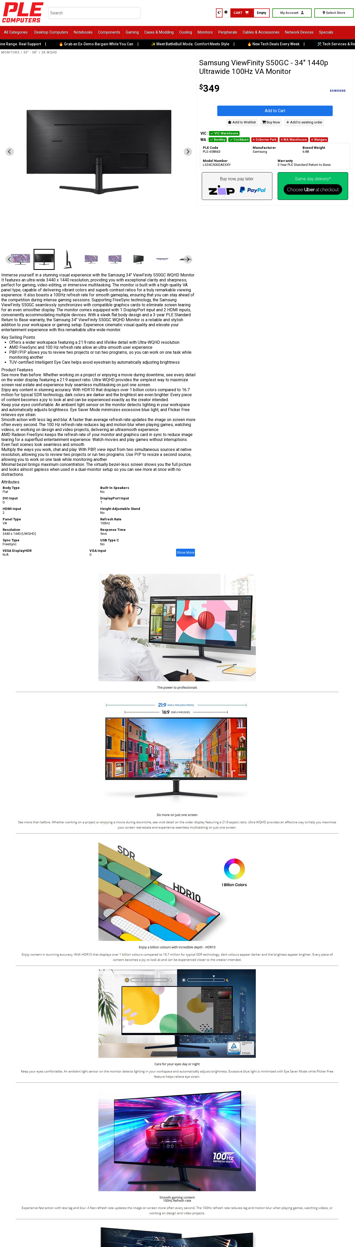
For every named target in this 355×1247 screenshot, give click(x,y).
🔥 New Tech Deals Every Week (278, 44)
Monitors (205, 32)
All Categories (16, 32)
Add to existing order (304, 122)
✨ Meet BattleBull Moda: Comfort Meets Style (195, 44)
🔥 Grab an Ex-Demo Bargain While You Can (101, 44)
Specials (326, 32)
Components (109, 32)
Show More (185, 552)
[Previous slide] (10, 152)
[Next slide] (188, 152)
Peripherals (227, 32)
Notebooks (83, 32)
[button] (20, 259)
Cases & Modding (159, 32)
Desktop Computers (51, 32)
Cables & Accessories (261, 32)
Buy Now (271, 122)
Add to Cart (275, 110)
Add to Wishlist (242, 122)
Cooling (185, 32)
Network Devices (299, 32)
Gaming (132, 32)
